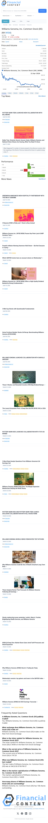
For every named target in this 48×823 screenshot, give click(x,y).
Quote (7, 42)
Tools (28, 21)
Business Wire (6, 122)
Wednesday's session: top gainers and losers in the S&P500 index (23, 678)
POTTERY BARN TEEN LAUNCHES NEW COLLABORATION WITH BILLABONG (22, 113)
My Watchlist (18, 15)
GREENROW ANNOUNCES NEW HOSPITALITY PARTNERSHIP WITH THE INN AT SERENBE (23, 196)
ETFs (21, 21)
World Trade (15, 339)
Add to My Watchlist (33, 39)
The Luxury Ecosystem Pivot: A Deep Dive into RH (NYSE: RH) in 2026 (24, 408)
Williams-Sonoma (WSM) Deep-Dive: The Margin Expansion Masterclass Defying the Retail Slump (20, 487)
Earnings (22, 468)
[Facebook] (22, 814)
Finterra (5, 494)
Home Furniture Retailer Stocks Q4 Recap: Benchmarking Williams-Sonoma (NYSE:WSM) (23, 333)
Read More (42, 179)
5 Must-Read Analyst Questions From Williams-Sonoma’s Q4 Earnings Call (21, 462)
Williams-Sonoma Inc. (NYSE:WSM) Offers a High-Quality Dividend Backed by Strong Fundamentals (23, 282)
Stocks (13, 21)
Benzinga (5, 597)
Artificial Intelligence (16, 468)
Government (15, 156)
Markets (5, 21)
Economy (14, 253)
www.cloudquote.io (36, 805)
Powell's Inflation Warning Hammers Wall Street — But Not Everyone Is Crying (23, 246)
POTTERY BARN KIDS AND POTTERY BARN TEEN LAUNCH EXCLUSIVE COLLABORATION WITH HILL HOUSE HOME (20, 513)
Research (35, 42)
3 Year (31, 93)
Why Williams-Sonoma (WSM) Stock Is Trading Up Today (20, 668)
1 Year (26, 93)
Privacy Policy (28, 808)
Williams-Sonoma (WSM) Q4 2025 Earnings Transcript (19, 702)
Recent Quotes (6, 15)
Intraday (4, 93)
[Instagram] (30, 814)
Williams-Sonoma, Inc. (9, 202)
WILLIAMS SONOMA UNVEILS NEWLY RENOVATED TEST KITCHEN (23, 539)
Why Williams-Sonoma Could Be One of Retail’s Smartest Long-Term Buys (23, 565)
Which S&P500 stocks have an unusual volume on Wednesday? (22, 258)
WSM (8, 32)
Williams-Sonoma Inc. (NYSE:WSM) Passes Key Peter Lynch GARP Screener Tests (23, 234)
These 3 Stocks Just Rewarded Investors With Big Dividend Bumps (23, 385)
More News (42, 96)
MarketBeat (6, 390)
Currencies (15, 24)
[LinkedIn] (26, 814)
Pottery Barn (7, 119)
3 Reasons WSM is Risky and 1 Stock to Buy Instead (18, 223)
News (10, 24)
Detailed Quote (40, 45)
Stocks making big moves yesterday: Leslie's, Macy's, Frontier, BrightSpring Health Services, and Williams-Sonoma (21, 618)
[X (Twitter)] (18, 814)
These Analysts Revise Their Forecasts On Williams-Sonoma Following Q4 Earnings (21, 591)
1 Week (9, 93)
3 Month (21, 93)
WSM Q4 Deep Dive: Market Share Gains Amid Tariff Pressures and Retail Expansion (23, 643)
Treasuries (29, 24)
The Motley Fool (7, 707)
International (22, 24)
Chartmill (5, 240)
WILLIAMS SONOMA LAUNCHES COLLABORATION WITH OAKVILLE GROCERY (23, 358)
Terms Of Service (39, 808)
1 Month (15, 93)
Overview (5, 24)
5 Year (36, 93)
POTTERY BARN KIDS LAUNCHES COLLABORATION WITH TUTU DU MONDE (23, 432)
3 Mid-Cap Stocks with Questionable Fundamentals (18, 309)
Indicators (29, 15)
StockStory (6, 156)
